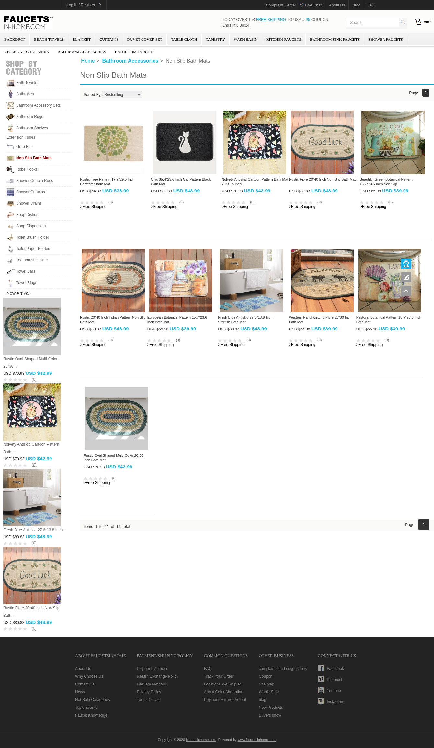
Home (88, 60)
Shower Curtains (30, 192)
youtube (334, 690)
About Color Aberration (223, 692)
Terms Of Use (149, 699)
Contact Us (84, 684)
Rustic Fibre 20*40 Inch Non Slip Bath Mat (322, 179)
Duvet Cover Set (144, 39)
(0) (34, 379)
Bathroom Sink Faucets (335, 39)
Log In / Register (81, 5)
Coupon (265, 676)
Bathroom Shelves (32, 128)
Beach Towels (49, 39)
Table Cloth (184, 39)
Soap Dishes (27, 215)
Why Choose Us (89, 676)
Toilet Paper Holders (33, 249)
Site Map (266, 684)
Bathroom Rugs (29, 116)
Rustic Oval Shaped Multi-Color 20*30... (30, 363)
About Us (83, 668)
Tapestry (215, 39)
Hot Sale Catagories (92, 699)
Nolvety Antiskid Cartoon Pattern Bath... (31, 448)
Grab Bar (24, 146)
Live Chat (313, 5)
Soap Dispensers (31, 226)
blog (356, 5)
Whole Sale (269, 692)
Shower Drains (29, 203)
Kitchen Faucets (283, 39)
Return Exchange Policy (157, 676)
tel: (371, 5)
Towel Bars (25, 271)
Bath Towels (26, 82)
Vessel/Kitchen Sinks (26, 52)
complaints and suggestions (283, 668)
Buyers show (270, 715)
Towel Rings (26, 283)
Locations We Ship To (223, 684)
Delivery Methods (152, 684)
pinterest (334, 679)
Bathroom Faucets (134, 52)
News (80, 692)
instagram (335, 701)
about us (337, 5)
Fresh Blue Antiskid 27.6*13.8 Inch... (34, 530)
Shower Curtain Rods (34, 180)
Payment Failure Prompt (225, 699)
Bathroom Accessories (82, 52)
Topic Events (86, 707)
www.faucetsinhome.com (257, 740)
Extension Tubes (20, 137)
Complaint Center (281, 5)
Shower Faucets (386, 39)
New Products (271, 707)
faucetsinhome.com (28, 22)
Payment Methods (152, 668)
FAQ (208, 668)
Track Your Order (219, 676)
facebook (335, 668)
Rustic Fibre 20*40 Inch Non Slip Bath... (31, 612)
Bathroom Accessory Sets (38, 105)
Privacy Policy (149, 692)
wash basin (245, 39)
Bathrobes (25, 94)
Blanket (82, 39)
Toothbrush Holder (32, 260)
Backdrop (14, 39)
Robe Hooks (27, 169)
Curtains (108, 39)
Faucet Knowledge (91, 715)
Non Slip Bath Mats (33, 158)
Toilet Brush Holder (32, 237)
